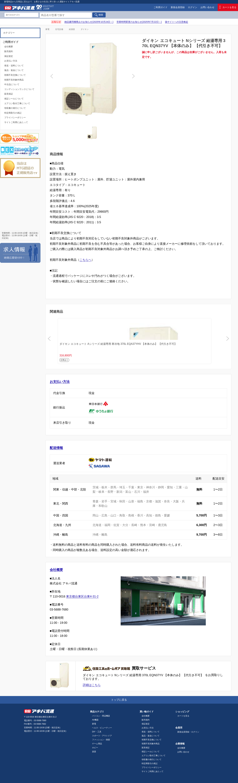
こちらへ (85, 259)
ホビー (95, 747)
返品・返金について (14, 70)
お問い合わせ (207, 7)
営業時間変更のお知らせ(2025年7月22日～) (139, 22)
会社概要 (56, 569)
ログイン (192, 7)
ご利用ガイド (160, 7)
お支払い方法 (60, 381)
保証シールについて (14, 98)
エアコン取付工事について (17, 103)
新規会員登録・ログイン (188, 732)
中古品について (11, 84)
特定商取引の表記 (12, 113)
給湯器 (72, 29)
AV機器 (95, 720)
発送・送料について (14, 65)
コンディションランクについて (19, 89)
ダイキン (85, 29)
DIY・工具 (96, 732)
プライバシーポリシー (15, 117)
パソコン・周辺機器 (101, 716)
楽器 (94, 751)
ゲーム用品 (97, 743)
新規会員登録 (178, 7)
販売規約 (8, 51)
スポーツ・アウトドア (102, 736)
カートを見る (228, 7)
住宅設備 (59, 29)
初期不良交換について (15, 75)
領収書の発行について (15, 108)
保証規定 (8, 56)
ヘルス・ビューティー (102, 728)
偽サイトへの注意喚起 (176, 22)
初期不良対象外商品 (14, 80)
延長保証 (8, 94)
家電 (47, 29)
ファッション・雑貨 (101, 740)
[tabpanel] (92, 81)
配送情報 (56, 448)
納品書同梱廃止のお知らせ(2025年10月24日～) (88, 22)
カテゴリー (9, 32)
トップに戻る (119, 699)
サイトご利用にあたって (16, 122)
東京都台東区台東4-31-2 (82, 596)
